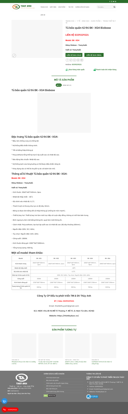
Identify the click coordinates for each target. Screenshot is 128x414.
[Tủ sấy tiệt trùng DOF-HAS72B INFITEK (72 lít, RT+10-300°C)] (50, 345)
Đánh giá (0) (67, 85)
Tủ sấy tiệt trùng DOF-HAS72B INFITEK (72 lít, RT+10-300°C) (48, 362)
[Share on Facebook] (67, 60)
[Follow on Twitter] (113, 1)
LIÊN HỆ (42, 15)
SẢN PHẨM (62, 7)
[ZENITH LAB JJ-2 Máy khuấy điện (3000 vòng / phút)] (77, 345)
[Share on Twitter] (71, 60)
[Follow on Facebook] (109, 1)
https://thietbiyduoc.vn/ (68, 315)
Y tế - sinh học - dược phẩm (88, 21)
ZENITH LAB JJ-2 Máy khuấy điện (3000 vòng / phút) (75, 362)
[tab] (59, 85)
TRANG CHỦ (44, 7)
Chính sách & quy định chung (55, 391)
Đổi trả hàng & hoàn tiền (53, 386)
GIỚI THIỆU (53, 7)
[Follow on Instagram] (111, 1)
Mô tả (59, 85)
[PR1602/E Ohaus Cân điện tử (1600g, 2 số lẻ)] (24, 345)
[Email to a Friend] (74, 60)
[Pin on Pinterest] (78, 60)
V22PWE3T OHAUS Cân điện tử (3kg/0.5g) (102, 362)
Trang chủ (70, 21)
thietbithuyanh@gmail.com (103, 389)
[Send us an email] (115, 1)
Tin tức (71, 7)
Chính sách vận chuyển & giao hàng (57, 383)
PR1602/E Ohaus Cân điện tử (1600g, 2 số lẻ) (24, 362)
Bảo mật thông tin (51, 388)
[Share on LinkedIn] (81, 60)
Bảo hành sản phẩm (52, 380)
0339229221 (99, 386)
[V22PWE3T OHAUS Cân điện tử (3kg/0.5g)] (104, 345)
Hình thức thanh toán (52, 377)
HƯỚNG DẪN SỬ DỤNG (82, 7)
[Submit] (114, 7)
